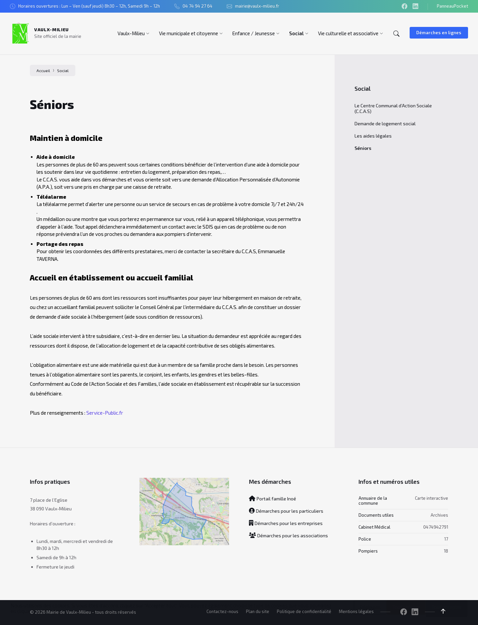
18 (446, 551)
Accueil (43, 70)
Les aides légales (373, 136)
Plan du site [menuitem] (257, 611)
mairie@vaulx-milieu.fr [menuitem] (257, 6)
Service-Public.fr (104, 413)
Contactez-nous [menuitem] (222, 611)
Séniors (363, 148)
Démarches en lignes (438, 32)
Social (63, 70)
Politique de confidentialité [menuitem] (304, 611)
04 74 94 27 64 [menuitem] (197, 6)
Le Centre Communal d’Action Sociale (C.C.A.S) (393, 108)
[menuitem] (131, 33)
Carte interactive (431, 497)
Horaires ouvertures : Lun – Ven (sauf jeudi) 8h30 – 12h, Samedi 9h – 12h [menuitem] (89, 6)
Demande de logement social (385, 123)
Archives (439, 514)
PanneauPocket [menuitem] (452, 6)
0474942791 (435, 526)
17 (446, 539)
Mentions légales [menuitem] (356, 611)
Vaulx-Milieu (51, 29)
